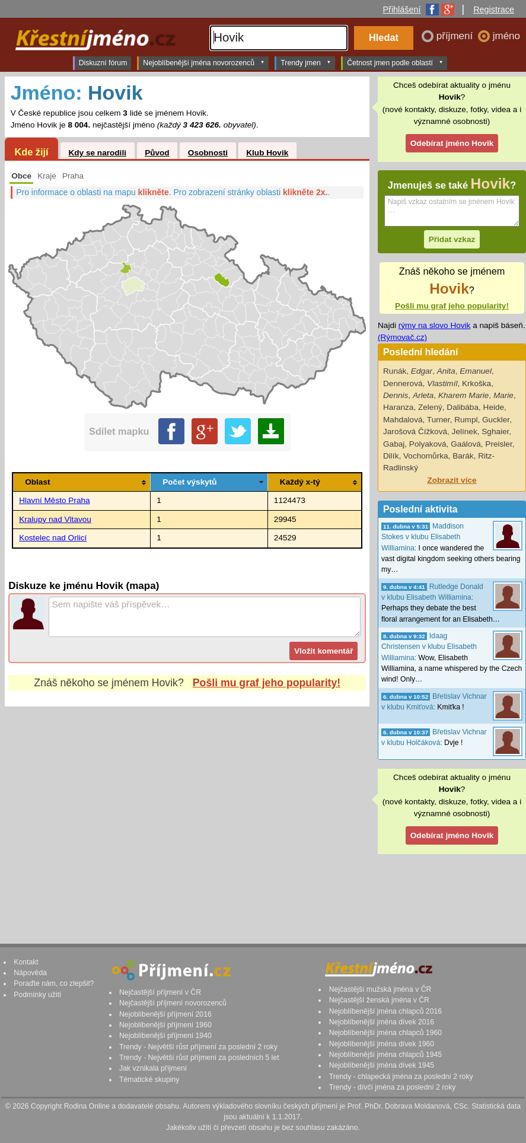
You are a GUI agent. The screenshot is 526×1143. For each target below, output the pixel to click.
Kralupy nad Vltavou (55, 519)
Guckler (495, 419)
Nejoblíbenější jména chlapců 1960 (385, 1033)
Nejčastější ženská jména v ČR (379, 1000)
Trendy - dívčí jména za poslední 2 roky (392, 1087)
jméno (506, 36)
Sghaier (495, 431)
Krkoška (476, 383)
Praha (73, 175)
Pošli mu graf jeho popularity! (266, 683)
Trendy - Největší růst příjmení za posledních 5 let (199, 1057)
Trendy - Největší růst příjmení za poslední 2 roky (198, 1047)
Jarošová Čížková (415, 431)
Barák (463, 455)
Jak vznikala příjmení (153, 1068)
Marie (503, 395)
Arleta (423, 395)
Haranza (398, 407)
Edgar (421, 371)
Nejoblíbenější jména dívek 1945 (382, 1065)
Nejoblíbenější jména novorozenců (203, 62)
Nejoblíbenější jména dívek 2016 (382, 1022)
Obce (21, 175)
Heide (494, 407)
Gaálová (466, 444)
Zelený (430, 407)
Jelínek (464, 431)
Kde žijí (31, 152)
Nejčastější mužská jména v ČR (380, 989)
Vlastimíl (442, 383)
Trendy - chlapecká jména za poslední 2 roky (401, 1076)
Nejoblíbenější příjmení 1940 (165, 1035)
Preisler (498, 444)
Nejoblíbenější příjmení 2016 (165, 1014)
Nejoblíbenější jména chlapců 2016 (385, 1011)
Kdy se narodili (97, 152)
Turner (438, 419)
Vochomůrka (425, 455)
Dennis (395, 395)
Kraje (46, 175)
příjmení (456, 36)
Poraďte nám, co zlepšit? (54, 983)
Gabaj (393, 444)
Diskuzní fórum (103, 63)
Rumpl (465, 419)
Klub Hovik (267, 152)
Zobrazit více (451, 480)
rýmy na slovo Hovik (435, 325)
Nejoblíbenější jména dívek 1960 (382, 1044)
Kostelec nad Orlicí (53, 537)
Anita (446, 371)
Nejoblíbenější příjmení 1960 (165, 1025)
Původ (157, 152)
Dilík (391, 455)
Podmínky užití (37, 995)
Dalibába (463, 407)
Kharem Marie (463, 395)
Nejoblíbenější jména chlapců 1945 (385, 1054)
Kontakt (26, 962)
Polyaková (428, 444)
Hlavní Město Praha (54, 500)
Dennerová (403, 383)
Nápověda (30, 973)
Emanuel (476, 371)
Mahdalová (403, 419)
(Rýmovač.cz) (402, 337)
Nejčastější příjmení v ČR (160, 992)
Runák (394, 371)
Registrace (493, 9)
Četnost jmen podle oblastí (395, 62)
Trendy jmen (305, 62)
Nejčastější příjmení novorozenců (173, 1003)
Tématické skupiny (149, 1079)
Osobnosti (208, 152)
